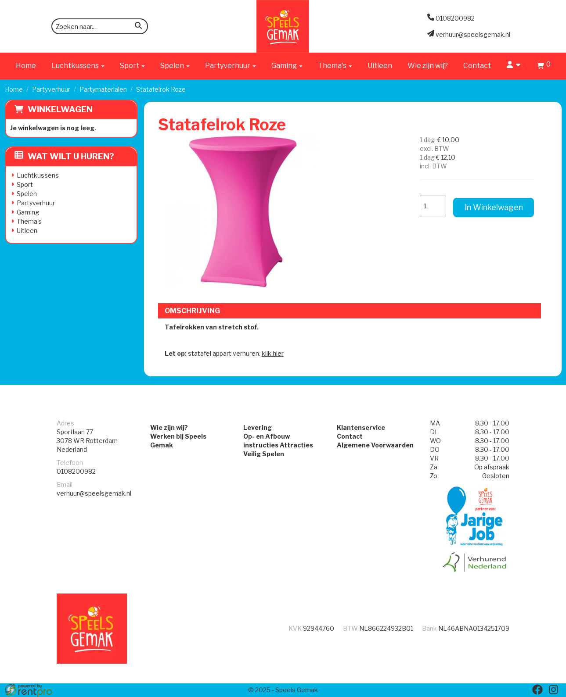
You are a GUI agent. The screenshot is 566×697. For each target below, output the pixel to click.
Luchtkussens (38, 175)
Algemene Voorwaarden (375, 445)
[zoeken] (138, 27)
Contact (477, 65)
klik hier (273, 353)
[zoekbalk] (99, 26)
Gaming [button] (287, 65)
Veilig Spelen (263, 454)
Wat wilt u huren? (64, 156)
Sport (25, 184)
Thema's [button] (335, 65)
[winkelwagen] (544, 67)
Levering (257, 427)
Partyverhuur (51, 89)
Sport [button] (132, 65)
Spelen (27, 193)
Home (26, 65)
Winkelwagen (60, 109)
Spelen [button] (175, 65)
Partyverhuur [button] (230, 65)
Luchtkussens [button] (78, 65)
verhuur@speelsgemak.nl (94, 493)
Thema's (29, 221)
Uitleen (380, 65)
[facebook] (537, 689)
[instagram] (553, 689)
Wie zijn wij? (427, 65)
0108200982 (76, 471)
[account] (514, 65)
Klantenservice (361, 427)
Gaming (28, 212)
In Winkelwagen (494, 207)
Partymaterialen (103, 89)
